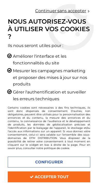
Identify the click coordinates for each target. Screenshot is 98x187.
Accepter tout (49, 176)
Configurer (49, 161)
